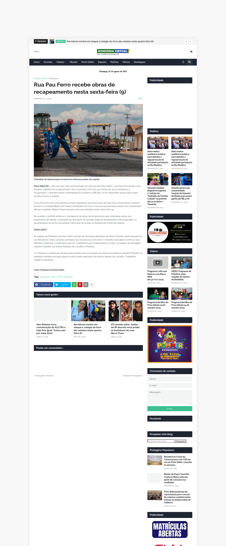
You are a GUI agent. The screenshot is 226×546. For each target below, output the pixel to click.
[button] (186, 41)
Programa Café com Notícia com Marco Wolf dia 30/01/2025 (157, 275)
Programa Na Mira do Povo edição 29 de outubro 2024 (157, 305)
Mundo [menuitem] (73, 62)
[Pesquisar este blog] (160, 441)
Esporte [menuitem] (102, 62)
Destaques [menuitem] (139, 62)
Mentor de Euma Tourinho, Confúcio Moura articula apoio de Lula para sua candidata (176, 478)
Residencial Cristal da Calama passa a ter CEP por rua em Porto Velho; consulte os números (178, 461)
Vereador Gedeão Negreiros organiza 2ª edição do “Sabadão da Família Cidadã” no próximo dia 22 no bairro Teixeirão (157, 196)
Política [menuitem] (114, 62)
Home (36, 51)
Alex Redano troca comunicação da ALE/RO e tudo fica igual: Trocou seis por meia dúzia (51, 329)
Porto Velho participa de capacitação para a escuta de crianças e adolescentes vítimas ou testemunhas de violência (177, 497)
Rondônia (68, 277)
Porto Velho (56, 277)
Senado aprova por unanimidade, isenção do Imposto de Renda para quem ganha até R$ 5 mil (181, 193)
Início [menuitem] (37, 62)
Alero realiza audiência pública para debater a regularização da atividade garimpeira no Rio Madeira (157, 158)
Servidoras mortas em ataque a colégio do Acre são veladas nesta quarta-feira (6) (110, 41)
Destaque (53, 78)
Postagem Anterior (44, 375)
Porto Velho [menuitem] (87, 62)
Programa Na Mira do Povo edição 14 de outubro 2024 (181, 305)
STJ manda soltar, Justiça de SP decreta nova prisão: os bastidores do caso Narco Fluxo (125, 329)
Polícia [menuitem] (126, 62)
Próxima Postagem (132, 375)
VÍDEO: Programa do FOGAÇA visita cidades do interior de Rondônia (181, 275)
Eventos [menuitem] (48, 62)
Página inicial (40, 78)
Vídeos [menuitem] (60, 62)
